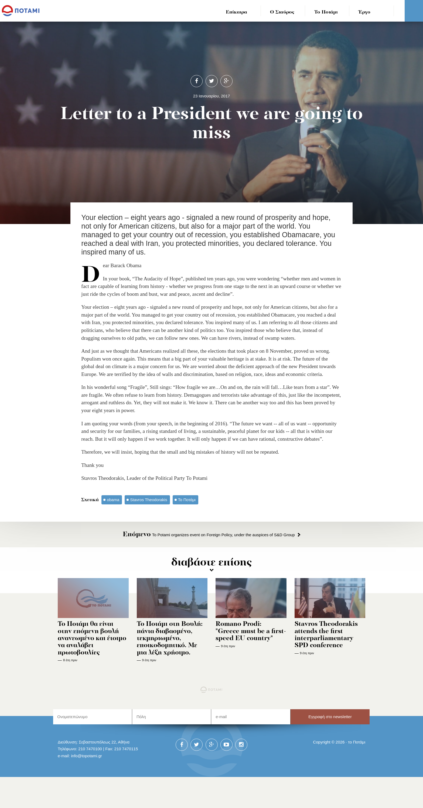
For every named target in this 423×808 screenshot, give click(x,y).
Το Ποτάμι (326, 12)
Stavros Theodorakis (148, 499)
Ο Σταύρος (282, 12)
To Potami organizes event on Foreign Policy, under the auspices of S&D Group (209, 534)
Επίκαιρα (236, 12)
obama (113, 499)
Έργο (364, 12)
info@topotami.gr (86, 755)
